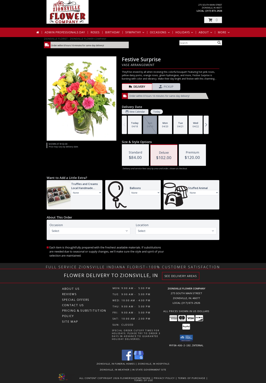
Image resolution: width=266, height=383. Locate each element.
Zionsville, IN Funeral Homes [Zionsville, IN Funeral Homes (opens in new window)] (116, 363)
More (224, 32)
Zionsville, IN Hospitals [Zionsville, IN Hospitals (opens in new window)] (153, 363)
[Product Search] (197, 42)
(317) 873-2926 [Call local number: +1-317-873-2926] (213, 10)
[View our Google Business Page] (138, 359)
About (206, 32)
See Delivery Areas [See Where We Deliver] (181, 276)
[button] (213, 20)
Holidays (184, 32)
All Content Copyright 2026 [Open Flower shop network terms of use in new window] (99, 377)
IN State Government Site (149, 369)
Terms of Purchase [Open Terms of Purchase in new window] (191, 377)
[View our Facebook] (127, 359)
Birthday (112, 32)
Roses (95, 32)
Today (156, 111)
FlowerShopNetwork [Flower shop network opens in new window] (135, 377)
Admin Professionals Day (65, 32)
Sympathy (135, 32)
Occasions (160, 32)
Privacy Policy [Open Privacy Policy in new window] (164, 377)
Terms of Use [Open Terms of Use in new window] (143, 380)
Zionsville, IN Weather (115, 369)
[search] (219, 43)
